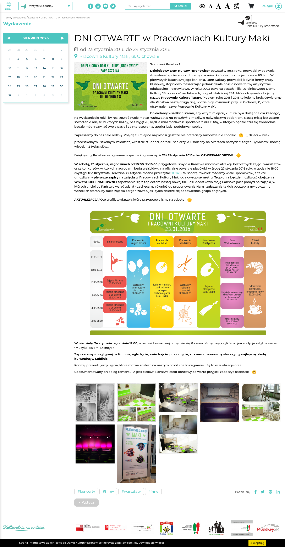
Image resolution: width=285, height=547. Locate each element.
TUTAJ (176, 173)
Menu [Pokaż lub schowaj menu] (8, 6)
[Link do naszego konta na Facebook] (90, 6)
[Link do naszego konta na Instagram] (98, 6)
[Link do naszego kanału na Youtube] (105, 6)
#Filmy (108, 491)
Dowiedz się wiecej (151, 542)
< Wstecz (86, 502)
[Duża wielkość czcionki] (227, 6)
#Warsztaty (131, 491)
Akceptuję (257, 542)
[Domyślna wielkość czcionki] (211, 6)
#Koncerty (86, 491)
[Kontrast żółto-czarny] (202, 6)
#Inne (153, 491)
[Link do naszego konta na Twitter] (113, 6)
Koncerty (33, 17)
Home (7, 17)
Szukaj (181, 5)
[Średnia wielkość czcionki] (218, 6)
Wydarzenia (20, 17)
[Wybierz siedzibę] (45, 6)
